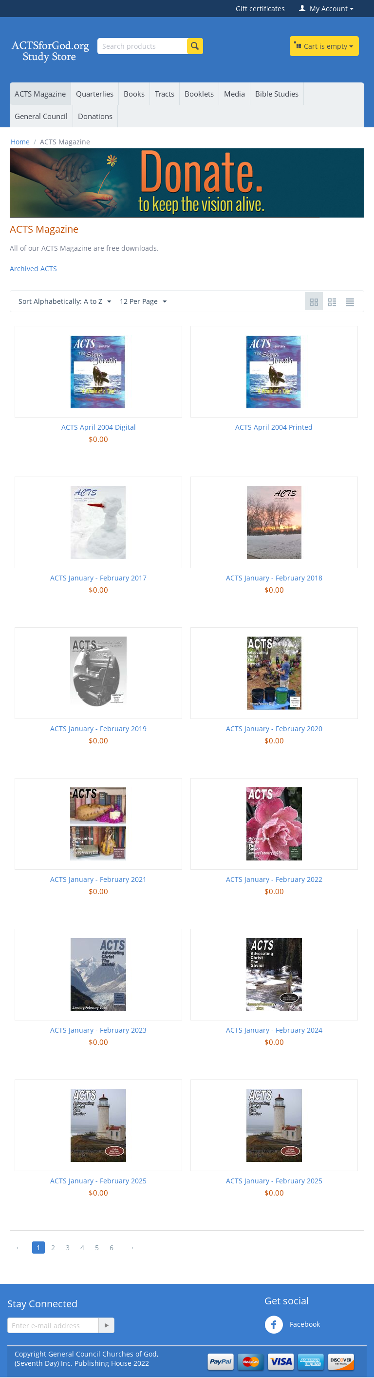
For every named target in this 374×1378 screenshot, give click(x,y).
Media (234, 94)
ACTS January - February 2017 (98, 577)
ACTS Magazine (40, 94)
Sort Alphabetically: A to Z (65, 302)
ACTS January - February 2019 (98, 728)
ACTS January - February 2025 (98, 1180)
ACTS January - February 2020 (274, 728)
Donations (95, 116)
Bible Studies (277, 94)
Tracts (164, 94)
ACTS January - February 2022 (274, 879)
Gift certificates (260, 8)
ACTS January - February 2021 (98, 879)
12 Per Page (143, 302)
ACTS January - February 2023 (98, 1030)
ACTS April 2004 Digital (98, 427)
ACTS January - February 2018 (274, 577)
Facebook (292, 1325)
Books (134, 94)
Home (20, 141)
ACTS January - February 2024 (274, 1030)
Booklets (199, 94)
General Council (41, 116)
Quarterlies (94, 94)
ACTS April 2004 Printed (274, 427)
